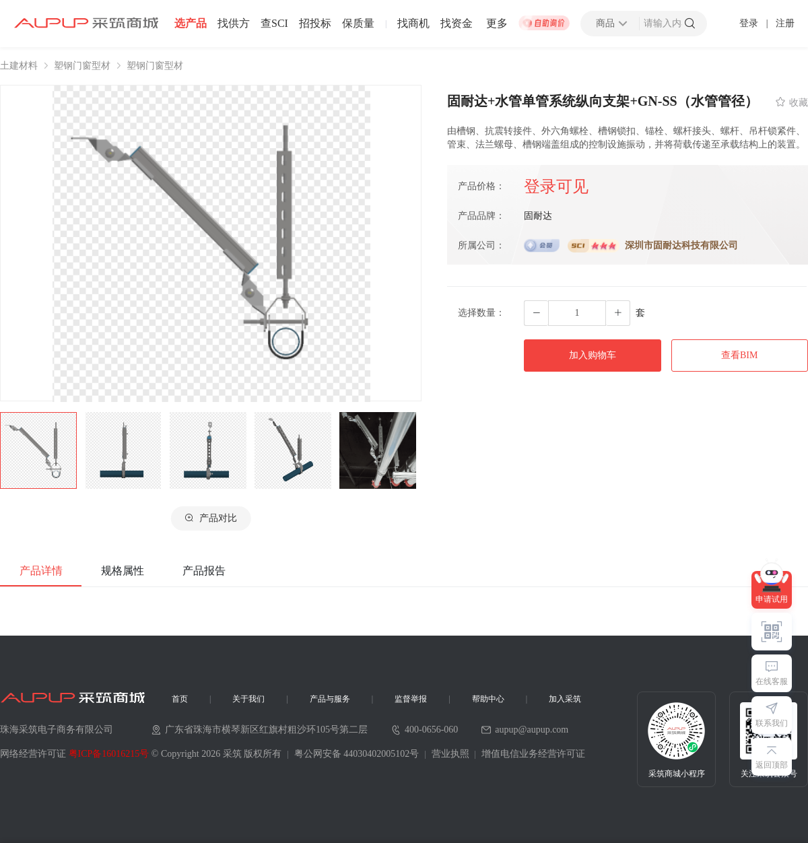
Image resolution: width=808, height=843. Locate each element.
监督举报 (411, 699)
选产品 (190, 23)
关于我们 (248, 699)
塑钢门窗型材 (82, 66)
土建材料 (19, 66)
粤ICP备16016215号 (109, 754)
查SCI (274, 23)
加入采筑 (565, 699)
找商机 (413, 23)
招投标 (315, 23)
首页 (180, 699)
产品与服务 (330, 699)
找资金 (456, 23)
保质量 (358, 23)
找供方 (233, 23)
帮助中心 (488, 699)
